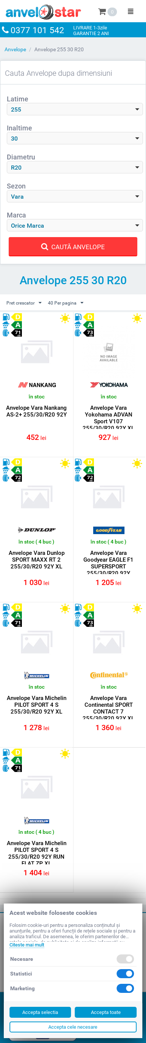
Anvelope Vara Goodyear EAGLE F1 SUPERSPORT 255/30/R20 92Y (108, 563)
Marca (16, 215)
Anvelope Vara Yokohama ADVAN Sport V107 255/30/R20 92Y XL (108, 418)
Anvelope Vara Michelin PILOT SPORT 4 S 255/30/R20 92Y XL (36, 705)
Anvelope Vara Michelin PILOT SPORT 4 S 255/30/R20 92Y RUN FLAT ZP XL (36, 853)
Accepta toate (106, 1012)
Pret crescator (23, 303)
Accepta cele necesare (72, 1027)
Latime (17, 99)
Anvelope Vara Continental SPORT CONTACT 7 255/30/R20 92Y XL (108, 708)
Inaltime (19, 128)
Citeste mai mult (26, 945)
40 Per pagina (65, 303)
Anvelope (15, 49)
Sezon (16, 186)
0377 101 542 (37, 30)
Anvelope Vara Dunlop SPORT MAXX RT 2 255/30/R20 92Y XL (37, 560)
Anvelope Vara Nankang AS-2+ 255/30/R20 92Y (36, 411)
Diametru (21, 157)
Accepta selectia (40, 1012)
